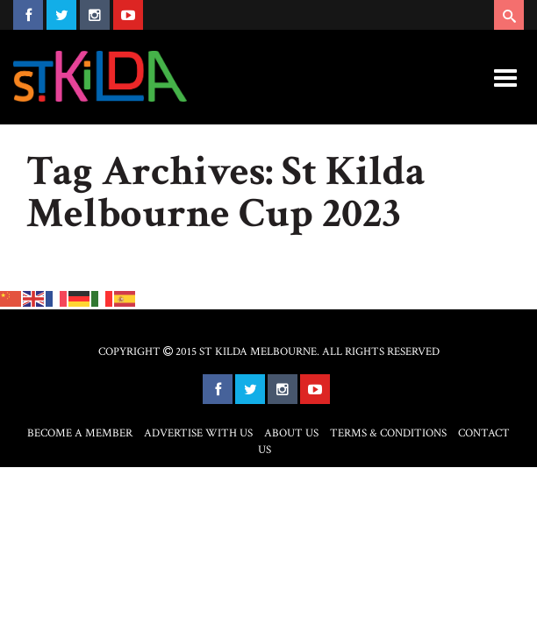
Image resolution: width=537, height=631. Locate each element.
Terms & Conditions (388, 433)
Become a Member (79, 433)
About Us (291, 433)
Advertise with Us (198, 433)
